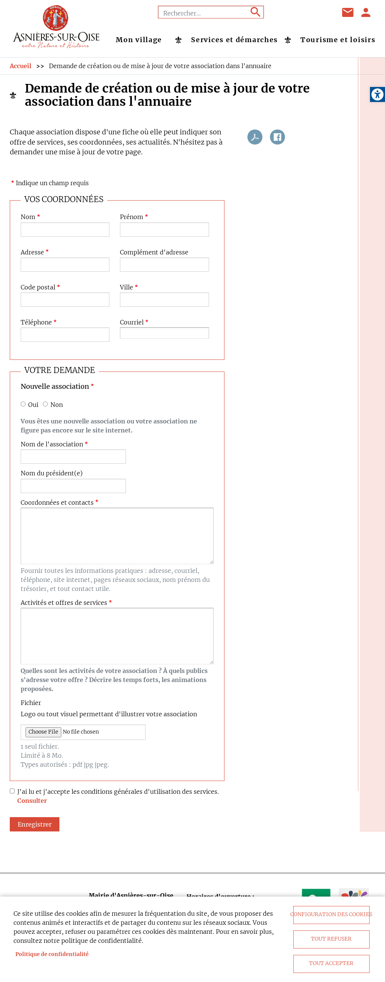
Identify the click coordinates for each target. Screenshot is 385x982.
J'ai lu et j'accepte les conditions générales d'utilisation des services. (118, 791)
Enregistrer (35, 824)
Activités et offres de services (64, 602)
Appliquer (255, 12)
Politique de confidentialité (52, 954)
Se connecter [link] (366, 12)
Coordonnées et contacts (57, 502)
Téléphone (36, 322)
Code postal (38, 287)
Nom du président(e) (52, 473)
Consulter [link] (32, 800)
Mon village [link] (139, 40)
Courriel (132, 322)
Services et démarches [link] (234, 40)
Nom (28, 217)
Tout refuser (331, 939)
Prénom (131, 217)
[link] (377, 94)
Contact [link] (348, 12)
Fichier (31, 702)
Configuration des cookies (331, 914)
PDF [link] (254, 137)
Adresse (32, 252)
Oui (33, 404)
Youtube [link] (303, 12)
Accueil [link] (20, 66)
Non (56, 404)
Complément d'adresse (154, 252)
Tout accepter (331, 963)
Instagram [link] (322, 12)
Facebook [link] (284, 12)
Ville (126, 287)
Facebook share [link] (277, 137)
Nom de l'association (52, 444)
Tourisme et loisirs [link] (337, 40)
